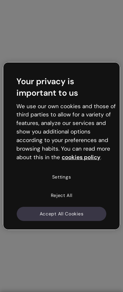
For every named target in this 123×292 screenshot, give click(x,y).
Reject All (61, 195)
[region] (61, 146)
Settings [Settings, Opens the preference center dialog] (61, 177)
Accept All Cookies (62, 213)
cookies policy (81, 156)
